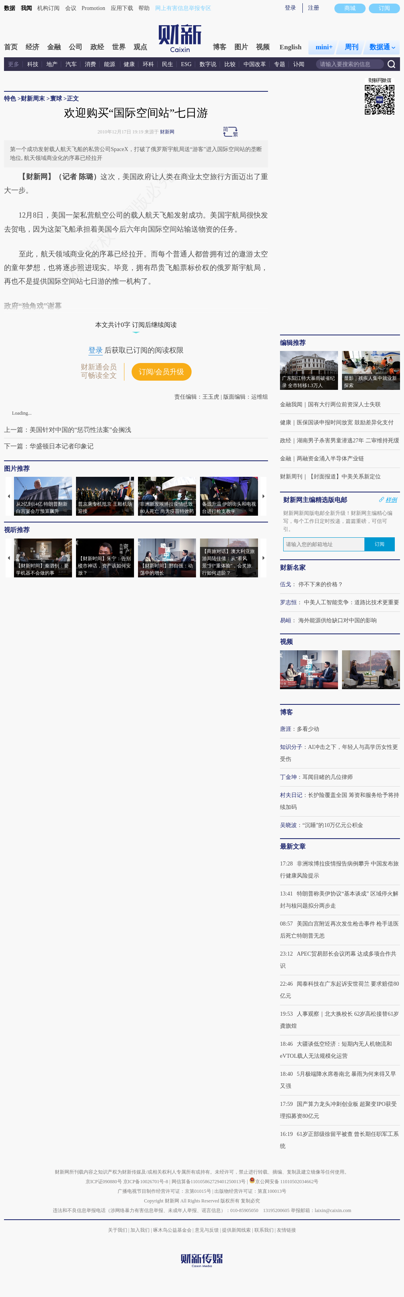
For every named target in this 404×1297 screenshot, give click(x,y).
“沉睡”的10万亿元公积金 (332, 825)
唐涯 (285, 729)
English (291, 47)
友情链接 (286, 1230)
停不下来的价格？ (320, 584)
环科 (148, 64)
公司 (75, 47)
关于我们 (117, 1230)
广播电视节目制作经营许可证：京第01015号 (164, 1191)
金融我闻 (291, 404)
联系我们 (264, 1230)
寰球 (57, 98)
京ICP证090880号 (104, 1181)
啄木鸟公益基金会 (173, 1230)
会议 (70, 8)
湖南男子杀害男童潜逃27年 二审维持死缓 (348, 441)
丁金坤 (288, 777)
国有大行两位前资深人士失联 (344, 404)
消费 (90, 64)
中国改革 (255, 64)
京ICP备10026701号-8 (146, 1181)
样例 (391, 499)
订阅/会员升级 (161, 372)
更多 (13, 64)
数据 (9, 8)
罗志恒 (288, 602)
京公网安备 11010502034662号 (284, 1181)
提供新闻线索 (236, 1230)
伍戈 (285, 584)
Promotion (93, 8)
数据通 (382, 47)
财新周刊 (291, 477)
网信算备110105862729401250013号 (209, 1181)
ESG (186, 64)
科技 (32, 64)
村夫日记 (291, 795)
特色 (10, 98)
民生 (167, 64)
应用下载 (122, 8)
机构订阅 (48, 8)
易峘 (285, 620)
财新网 (167, 132)
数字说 (208, 64)
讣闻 (298, 64)
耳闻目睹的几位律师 (327, 777)
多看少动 (308, 729)
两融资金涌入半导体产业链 (330, 459)
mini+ (324, 47)
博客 (219, 47)
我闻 (26, 8)
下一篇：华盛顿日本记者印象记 (49, 446)
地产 (52, 64)
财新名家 (293, 567)
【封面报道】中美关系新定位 (344, 477)
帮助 (144, 8)
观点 (140, 47)
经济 (32, 47)
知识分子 (291, 747)
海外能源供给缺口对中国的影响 (337, 620)
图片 (241, 47)
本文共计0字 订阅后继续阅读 (136, 324)
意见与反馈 (207, 1230)
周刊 (351, 47)
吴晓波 (288, 825)
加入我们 (140, 1230)
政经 (97, 47)
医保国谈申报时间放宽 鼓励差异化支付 (345, 423)
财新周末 (33, 98)
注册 (313, 8)
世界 (119, 47)
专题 (279, 64)
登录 (290, 8)
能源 (110, 64)
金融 (54, 47)
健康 (129, 64)
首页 (11, 47)
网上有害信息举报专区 (183, 8)
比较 (230, 64)
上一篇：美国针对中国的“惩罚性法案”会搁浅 (67, 429)
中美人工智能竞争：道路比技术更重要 (351, 602)
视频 (263, 47)
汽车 (71, 64)
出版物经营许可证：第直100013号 (250, 1191)
